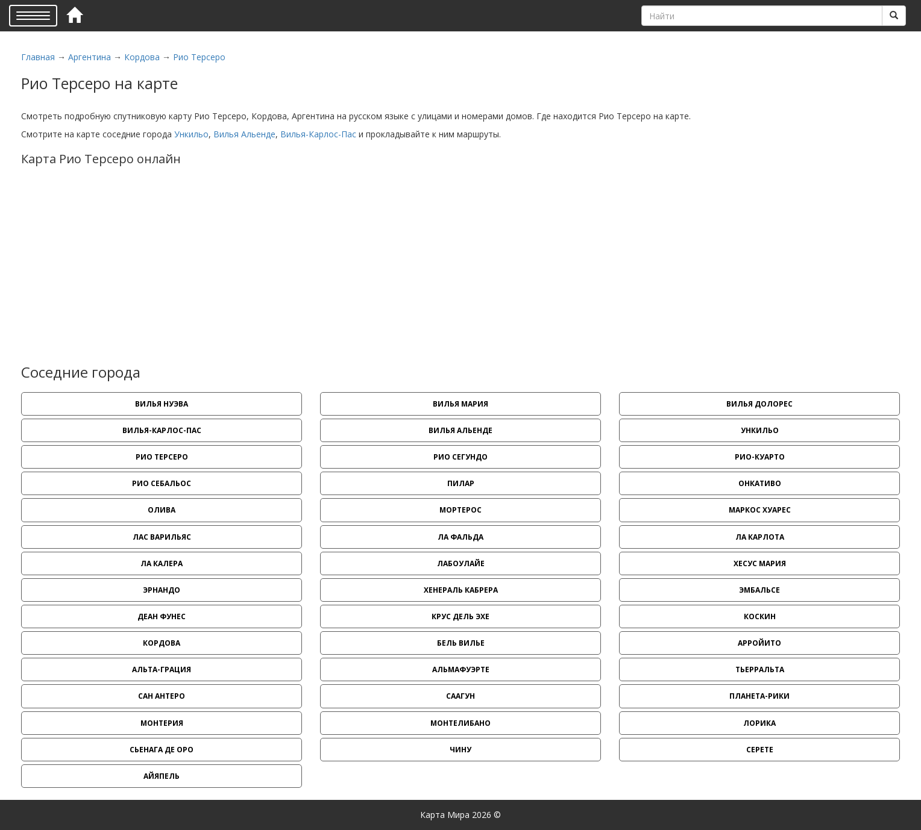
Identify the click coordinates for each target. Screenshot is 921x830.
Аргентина (89, 57)
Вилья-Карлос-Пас (318, 134)
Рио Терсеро (199, 57)
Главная (38, 57)
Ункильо (191, 134)
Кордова (142, 57)
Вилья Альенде (244, 134)
